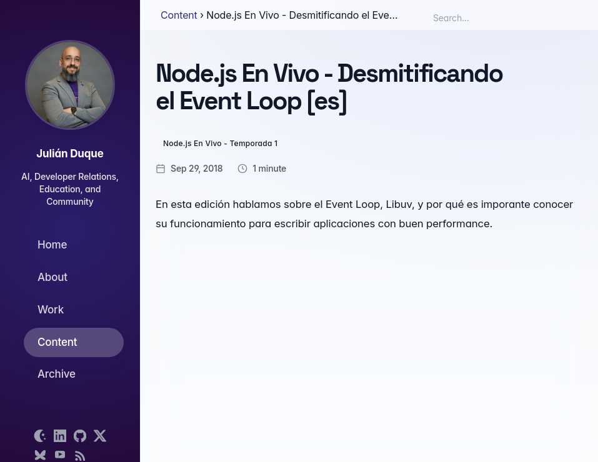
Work (50, 309)
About (52, 277)
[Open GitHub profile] (80, 436)
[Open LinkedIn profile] (60, 436)
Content (57, 342)
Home (52, 244)
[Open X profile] (100, 436)
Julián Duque (69, 153)
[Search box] (488, 17)
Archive (56, 374)
